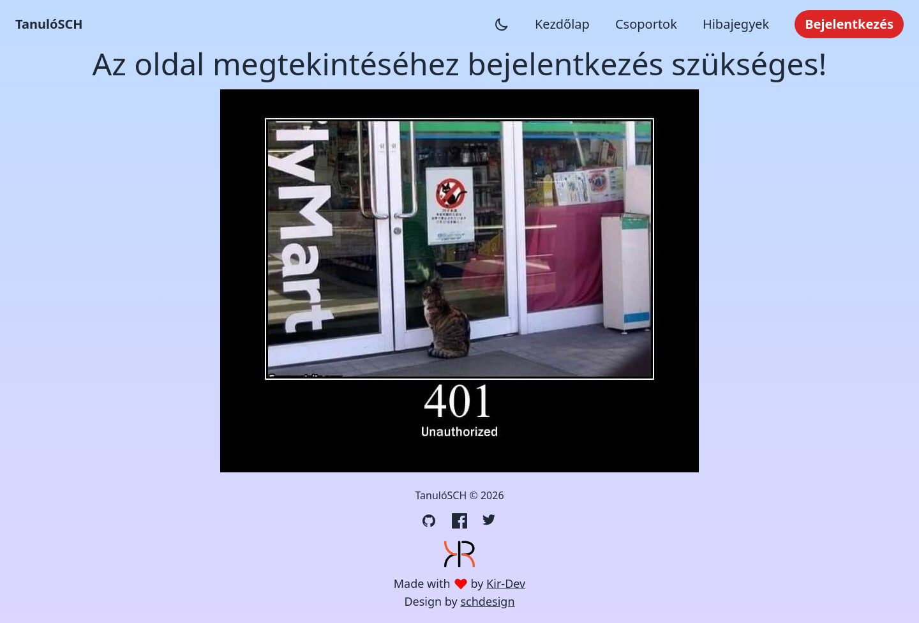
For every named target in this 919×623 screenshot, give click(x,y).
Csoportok (646, 24)
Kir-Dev (505, 583)
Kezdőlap (562, 24)
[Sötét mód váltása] (501, 24)
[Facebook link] (459, 521)
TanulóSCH (49, 24)
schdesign (487, 601)
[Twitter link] (490, 521)
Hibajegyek (736, 24)
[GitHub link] (429, 521)
